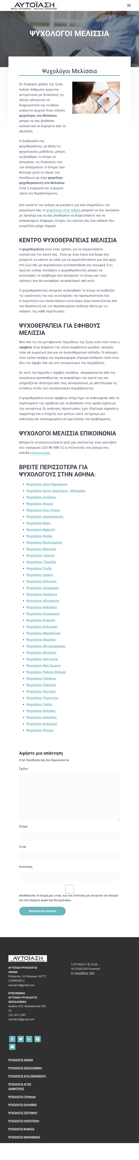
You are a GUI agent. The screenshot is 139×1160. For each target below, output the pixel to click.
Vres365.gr (81, 973)
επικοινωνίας (40, 453)
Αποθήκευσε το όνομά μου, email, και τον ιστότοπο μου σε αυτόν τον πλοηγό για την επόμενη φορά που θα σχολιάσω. (68, 898)
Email (22, 847)
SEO (92, 973)
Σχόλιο (23, 769)
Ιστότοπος (26, 867)
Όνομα (23, 827)
